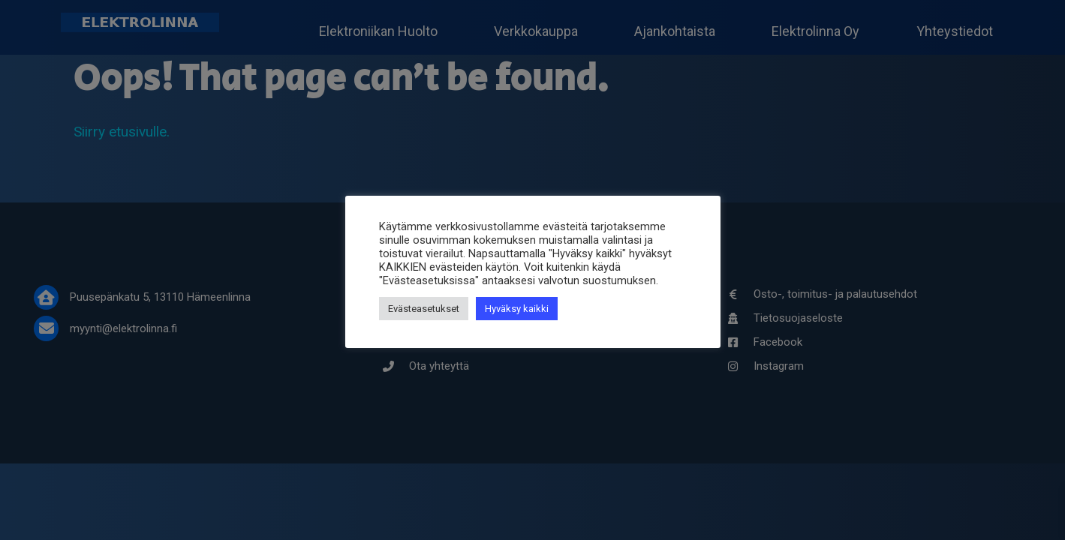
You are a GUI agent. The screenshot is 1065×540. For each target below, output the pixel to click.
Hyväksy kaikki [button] (517, 308)
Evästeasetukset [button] (423, 308)
